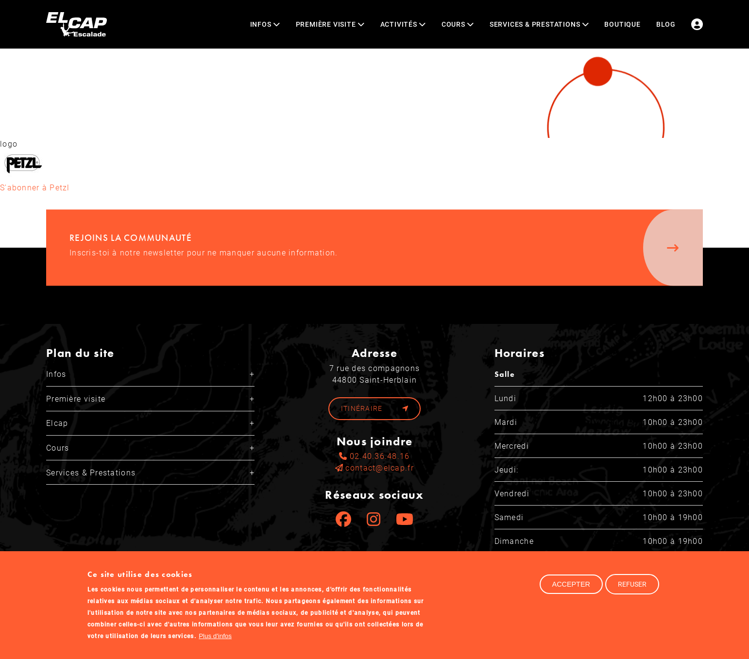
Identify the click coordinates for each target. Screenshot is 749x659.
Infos (56, 374)
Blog (666, 24)
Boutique (622, 24)
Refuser (632, 589)
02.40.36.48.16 (374, 456)
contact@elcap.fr (374, 467)
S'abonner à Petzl (35, 187)
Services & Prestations (91, 472)
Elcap (57, 423)
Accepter (571, 590)
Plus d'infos (215, 641)
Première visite (75, 398)
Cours (57, 447)
